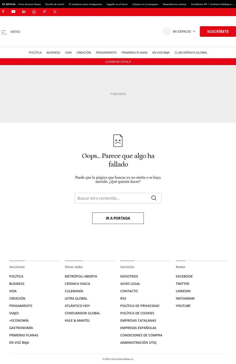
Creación (84, 52)
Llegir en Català (118, 62)
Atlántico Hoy (77, 306)
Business (53, 52)
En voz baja (161, 52)
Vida (68, 52)
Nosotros (129, 276)
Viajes (14, 313)
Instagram (185, 298)
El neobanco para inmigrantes (85, 4)
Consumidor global (82, 313)
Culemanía (74, 291)
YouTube (183, 306)
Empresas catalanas (138, 320)
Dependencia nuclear (174, 4)
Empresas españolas (138, 328)
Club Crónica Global (190, 52)
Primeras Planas (134, 52)
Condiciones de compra (141, 335)
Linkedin (183, 291)
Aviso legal (130, 283)
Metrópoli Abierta (81, 276)
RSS (123, 298)
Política (35, 52)
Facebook (184, 276)
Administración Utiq (138, 342)
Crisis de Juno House (29, 4)
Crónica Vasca (77, 283)
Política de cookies (137, 313)
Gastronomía (21, 328)
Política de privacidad (139, 306)
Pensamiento (106, 52)
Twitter (182, 283)
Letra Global (76, 298)
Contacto (129, 291)
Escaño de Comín (54, 4)
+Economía (19, 320)
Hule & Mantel (77, 320)
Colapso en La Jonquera (145, 4)
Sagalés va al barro (117, 4)
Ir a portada (118, 218)
